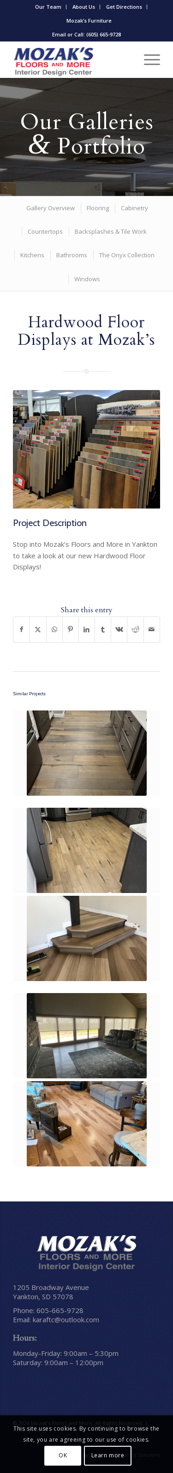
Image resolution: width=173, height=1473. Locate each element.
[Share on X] (38, 629)
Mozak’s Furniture (89, 20)
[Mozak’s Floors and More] (72, 59)
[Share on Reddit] (135, 629)
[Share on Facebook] (21, 629)
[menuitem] (48, 7)
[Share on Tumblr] (103, 629)
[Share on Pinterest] (70, 629)
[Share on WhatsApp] (54, 629)
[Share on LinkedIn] (87, 629)
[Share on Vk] (119, 629)
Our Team (48, 6)
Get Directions (124, 6)
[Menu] (147, 59)
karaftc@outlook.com (66, 1319)
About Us (83, 6)
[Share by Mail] (152, 629)
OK (63, 1455)
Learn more (108, 1455)
